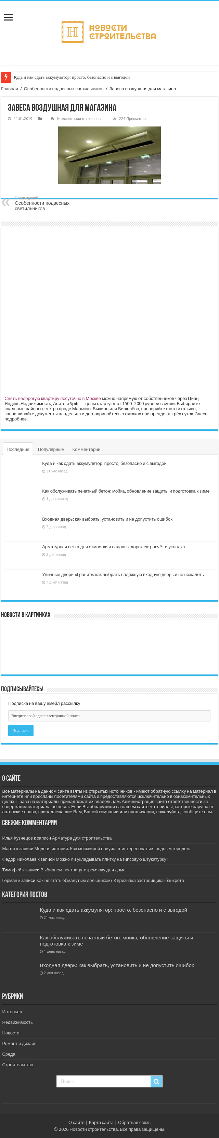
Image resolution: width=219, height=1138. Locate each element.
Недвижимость (17, 1022)
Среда (8, 1054)
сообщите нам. (197, 811)
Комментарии (87, 449)
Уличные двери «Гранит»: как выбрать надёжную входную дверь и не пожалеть (123, 574)
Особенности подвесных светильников (64, 88)
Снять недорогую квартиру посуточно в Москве (52, 398)
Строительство (17, 1064)
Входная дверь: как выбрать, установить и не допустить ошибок (107, 519)
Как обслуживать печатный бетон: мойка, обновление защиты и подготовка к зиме (125, 491)
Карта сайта (101, 1122)
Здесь (201, 413)
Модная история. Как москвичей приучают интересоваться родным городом (112, 848)
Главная (9, 88)
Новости (10, 1032)
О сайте (76, 1122)
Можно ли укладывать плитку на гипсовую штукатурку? (112, 859)
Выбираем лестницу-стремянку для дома (83, 869)
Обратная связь (134, 1122)
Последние (18, 449)
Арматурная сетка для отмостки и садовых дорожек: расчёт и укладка (113, 546)
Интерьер (12, 1011)
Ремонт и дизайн (19, 1043)
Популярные (51, 449)
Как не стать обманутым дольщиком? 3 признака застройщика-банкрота (110, 880)
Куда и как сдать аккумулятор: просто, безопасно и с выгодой (72, 77)
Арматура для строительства (82, 838)
